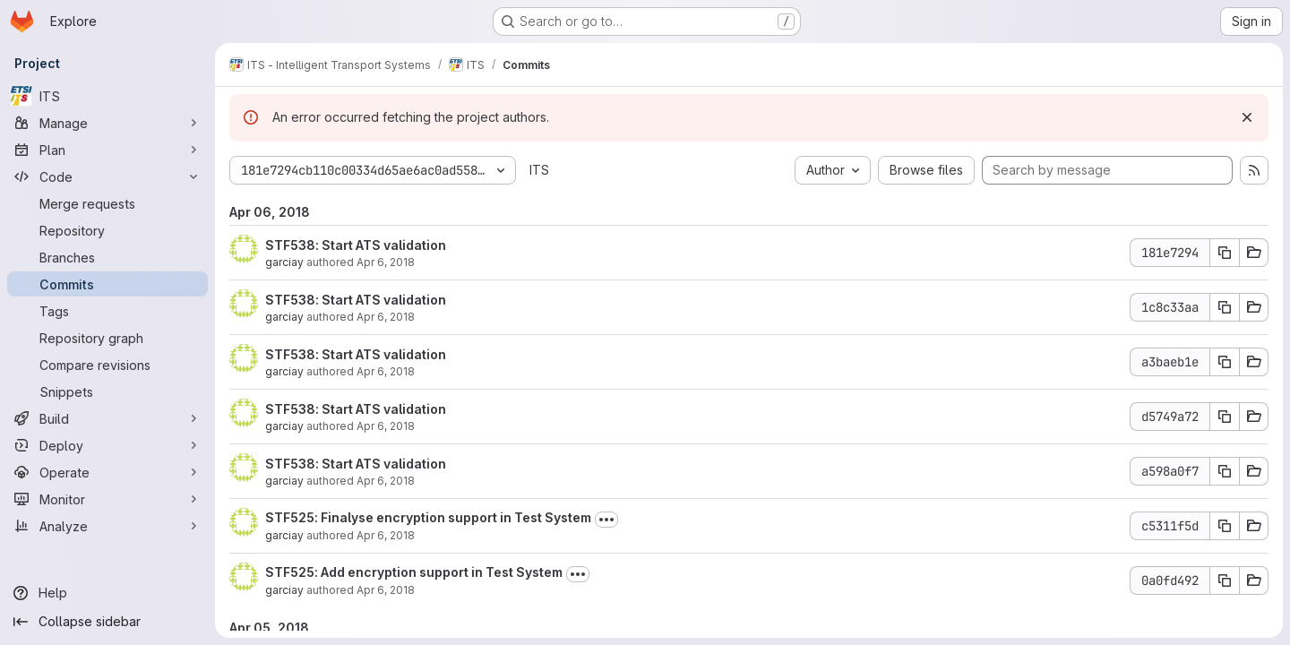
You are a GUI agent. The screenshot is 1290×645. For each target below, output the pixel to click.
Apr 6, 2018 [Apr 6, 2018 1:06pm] (386, 316)
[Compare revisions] (107, 364)
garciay (284, 262)
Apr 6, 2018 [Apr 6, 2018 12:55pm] (386, 371)
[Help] (107, 593)
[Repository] (107, 230)
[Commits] (107, 284)
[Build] (107, 418)
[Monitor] (107, 499)
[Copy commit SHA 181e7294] (1224, 252)
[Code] (107, 176)
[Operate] (107, 472)
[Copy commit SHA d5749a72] (1224, 416)
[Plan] (107, 149)
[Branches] (107, 257)
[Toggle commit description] (606, 520)
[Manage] (107, 122)
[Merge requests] (107, 203)
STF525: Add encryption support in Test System (414, 572)
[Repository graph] (107, 337)
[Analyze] (107, 525)
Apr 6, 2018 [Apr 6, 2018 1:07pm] (386, 262)
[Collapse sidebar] (107, 621)
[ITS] (107, 95)
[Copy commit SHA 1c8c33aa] (1224, 307)
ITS (539, 169)
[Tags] (107, 310)
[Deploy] (107, 445)
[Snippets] (107, 391)
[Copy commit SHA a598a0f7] (1224, 471)
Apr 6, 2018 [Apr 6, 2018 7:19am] (386, 535)
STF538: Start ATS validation (355, 245)
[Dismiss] (1247, 117)
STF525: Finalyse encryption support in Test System (428, 517)
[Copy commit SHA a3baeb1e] (1224, 362)
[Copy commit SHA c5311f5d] (1224, 526)
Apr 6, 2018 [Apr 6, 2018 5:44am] (386, 590)
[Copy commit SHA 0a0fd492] (1224, 580)
